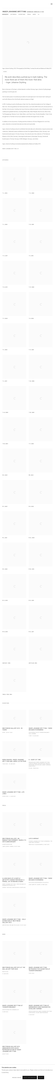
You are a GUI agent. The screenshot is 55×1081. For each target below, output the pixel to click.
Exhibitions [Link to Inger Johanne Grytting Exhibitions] (22, 14)
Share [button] (5, 71)
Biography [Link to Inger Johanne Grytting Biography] (5, 14)
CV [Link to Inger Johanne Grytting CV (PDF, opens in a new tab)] (38, 14)
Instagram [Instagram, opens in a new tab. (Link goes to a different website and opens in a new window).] (3, 1074)
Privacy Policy (5, 1068)
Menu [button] (51, 4)
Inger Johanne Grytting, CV (10, 149)
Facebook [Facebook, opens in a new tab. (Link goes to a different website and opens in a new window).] (7, 1074)
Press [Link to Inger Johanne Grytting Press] (29, 14)
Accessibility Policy (15, 1068)
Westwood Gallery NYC (12, 4)
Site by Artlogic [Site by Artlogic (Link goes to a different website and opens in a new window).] (22, 1070)
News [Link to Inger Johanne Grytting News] (34, 14)
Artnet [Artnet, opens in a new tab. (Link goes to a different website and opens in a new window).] (10, 1074)
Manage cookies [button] (26, 1068)
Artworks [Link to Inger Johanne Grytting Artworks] (13, 14)
